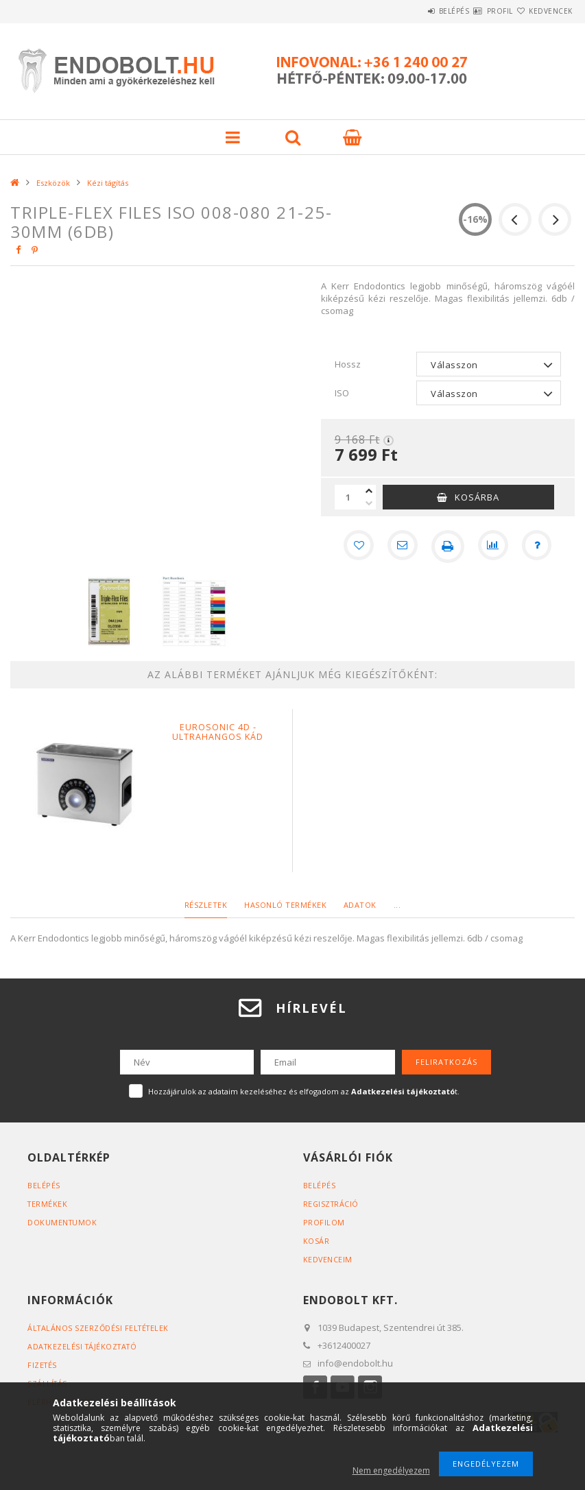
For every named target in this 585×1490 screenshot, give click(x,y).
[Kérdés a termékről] (541, 546)
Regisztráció (332, 1204)
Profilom (324, 1222)
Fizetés (42, 1365)
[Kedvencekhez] (354, 546)
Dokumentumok (62, 1222)
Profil (475, 11)
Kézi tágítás (107, 183)
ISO (342, 393)
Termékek (48, 1204)
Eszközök (53, 183)
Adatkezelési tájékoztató (84, 1346)
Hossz (348, 364)
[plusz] (369, 491)
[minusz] (369, 503)
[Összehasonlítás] (494, 546)
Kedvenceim (328, 1259)
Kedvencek (542, 11)
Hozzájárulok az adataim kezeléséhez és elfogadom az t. (303, 1091)
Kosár (316, 1241)
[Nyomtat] (447, 546)
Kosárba (477, 497)
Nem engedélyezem (391, 1470)
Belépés (413, 11)
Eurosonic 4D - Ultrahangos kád (217, 732)
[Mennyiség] (348, 497)
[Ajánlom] (401, 546)
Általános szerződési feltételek (100, 1328)
